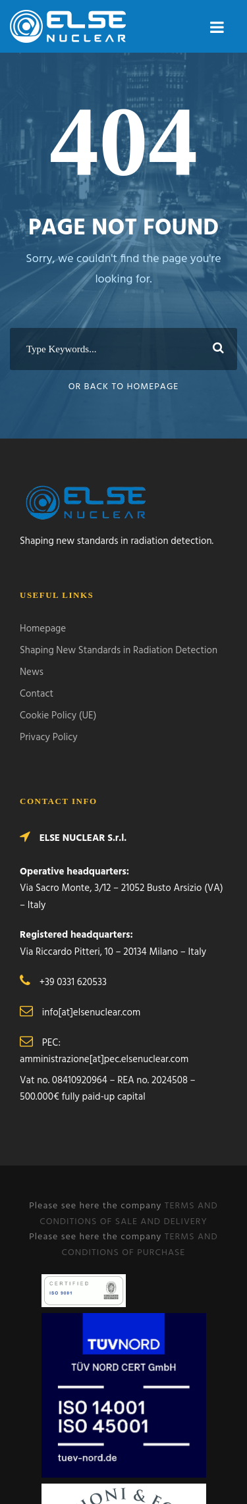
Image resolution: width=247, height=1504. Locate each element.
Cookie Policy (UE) (58, 716)
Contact (36, 694)
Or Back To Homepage (124, 386)
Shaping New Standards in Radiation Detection (118, 650)
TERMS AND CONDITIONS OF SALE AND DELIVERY (129, 1213)
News (31, 672)
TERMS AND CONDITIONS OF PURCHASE (140, 1244)
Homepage (43, 629)
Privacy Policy (49, 737)
